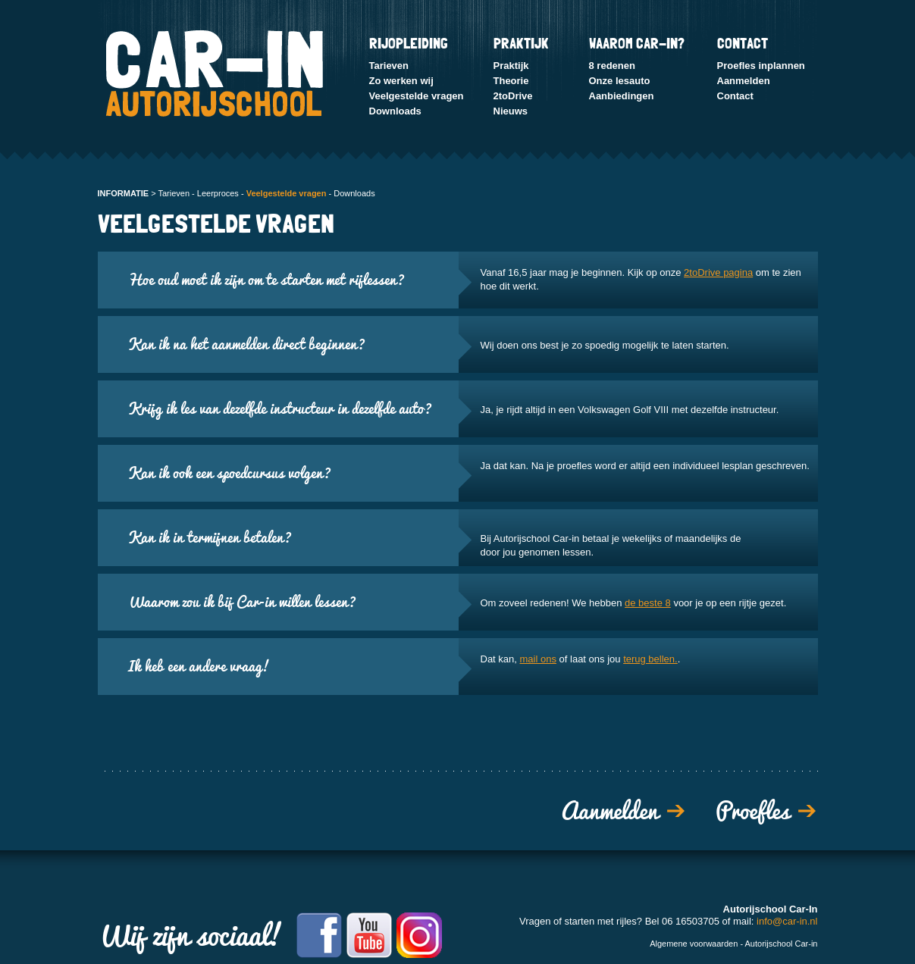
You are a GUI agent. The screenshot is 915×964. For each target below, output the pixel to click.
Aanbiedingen (621, 96)
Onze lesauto (619, 80)
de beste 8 (648, 603)
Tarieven (389, 65)
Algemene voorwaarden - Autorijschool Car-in (733, 943)
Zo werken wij (401, 80)
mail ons (538, 659)
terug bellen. (650, 659)
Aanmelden (743, 80)
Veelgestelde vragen (416, 96)
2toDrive (513, 96)
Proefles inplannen (761, 65)
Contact (735, 96)
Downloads (395, 111)
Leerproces (218, 193)
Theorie (511, 80)
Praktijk (511, 65)
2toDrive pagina (718, 272)
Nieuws (511, 111)
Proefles (752, 811)
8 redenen (612, 65)
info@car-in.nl (787, 921)
